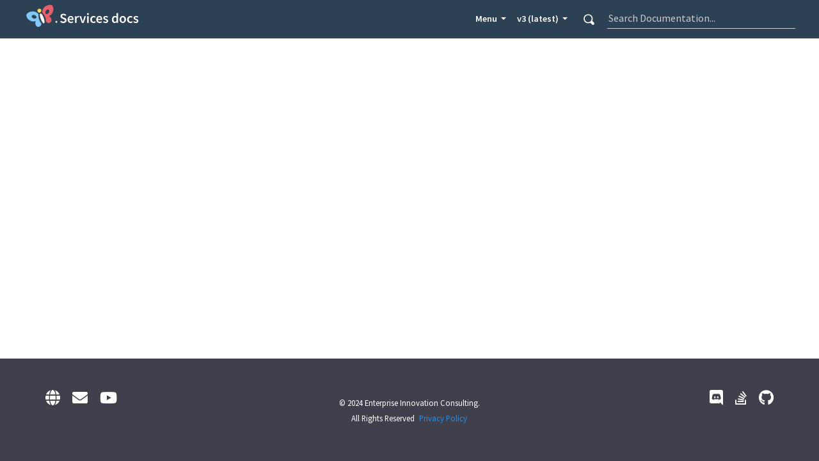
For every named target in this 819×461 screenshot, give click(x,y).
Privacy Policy (443, 418)
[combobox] (701, 17)
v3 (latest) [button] (539, 18)
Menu (487, 18)
